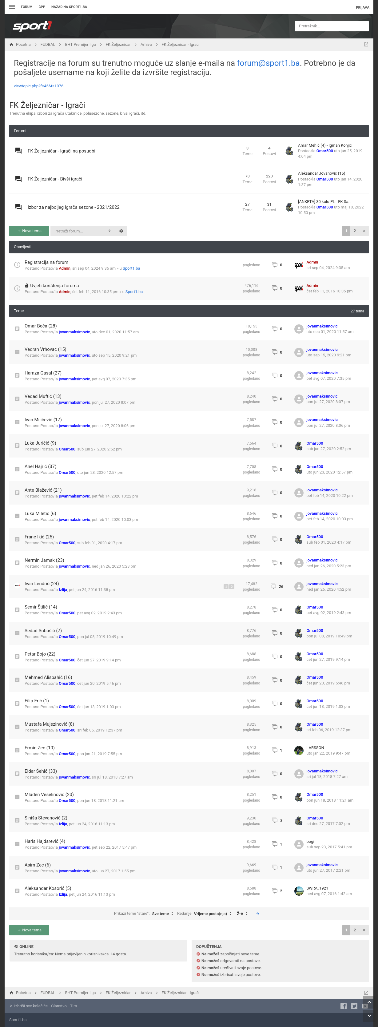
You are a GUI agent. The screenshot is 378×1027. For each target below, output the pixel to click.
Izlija (63, 589)
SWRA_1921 (317, 888)
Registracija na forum (46, 262)
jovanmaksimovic (74, 332)
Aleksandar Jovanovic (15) (321, 173)
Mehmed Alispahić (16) (48, 677)
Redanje (205, 914)
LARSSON (315, 747)
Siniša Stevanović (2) (46, 818)
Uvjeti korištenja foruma (54, 285)
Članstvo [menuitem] (58, 1006)
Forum (27, 7)
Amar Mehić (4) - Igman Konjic (325, 145)
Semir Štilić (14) (41, 607)
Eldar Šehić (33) (41, 771)
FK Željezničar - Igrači (47, 105)
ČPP (42, 7)
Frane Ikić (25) (39, 537)
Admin (64, 268)
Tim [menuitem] (73, 1006)
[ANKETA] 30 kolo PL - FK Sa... (325, 201)
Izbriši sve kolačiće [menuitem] (28, 1006)
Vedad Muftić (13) (43, 396)
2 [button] (355, 231)
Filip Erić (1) (37, 701)
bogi (310, 841)
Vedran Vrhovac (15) (45, 349)
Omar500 (324, 151)
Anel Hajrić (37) (40, 466)
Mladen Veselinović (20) (49, 794)
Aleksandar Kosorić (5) (48, 888)
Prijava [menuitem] (362, 7)
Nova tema (29, 230)
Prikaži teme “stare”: (145, 914)
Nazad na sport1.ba (69, 7)
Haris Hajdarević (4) (45, 841)
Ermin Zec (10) (40, 748)
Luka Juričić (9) (40, 443)
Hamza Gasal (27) (43, 373)
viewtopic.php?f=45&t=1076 (38, 86)
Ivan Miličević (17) (43, 419)
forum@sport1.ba (268, 63)
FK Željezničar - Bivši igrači (55, 179)
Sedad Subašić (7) (43, 630)
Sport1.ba (131, 268)
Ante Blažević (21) (43, 490)
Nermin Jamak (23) (44, 560)
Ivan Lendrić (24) (42, 583)
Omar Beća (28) (41, 326)
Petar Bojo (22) (40, 654)
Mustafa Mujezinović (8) (49, 724)
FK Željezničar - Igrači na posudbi (61, 151)
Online (26, 946)
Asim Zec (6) (38, 865)
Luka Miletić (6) (40, 513)
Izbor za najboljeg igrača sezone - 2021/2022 (74, 207)
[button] (364, 231)
